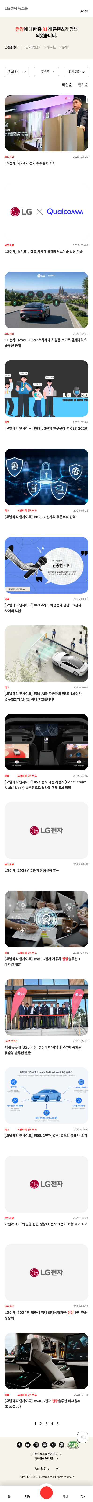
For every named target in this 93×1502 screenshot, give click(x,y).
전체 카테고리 (17, 71)
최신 (65, 1496)
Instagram (36, 1445)
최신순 (67, 84)
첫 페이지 (21, 1423)
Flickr (53, 1445)
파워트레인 (50, 47)
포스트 (45, 71)
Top (82, 1437)
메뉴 (27, 1496)
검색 (46, 1492)
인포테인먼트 (33, 47)
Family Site (45, 1468)
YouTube (28, 1445)
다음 (65, 1423)
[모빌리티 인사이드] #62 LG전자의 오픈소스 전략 (40, 517)
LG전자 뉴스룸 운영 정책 (44, 1454)
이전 (27, 1423)
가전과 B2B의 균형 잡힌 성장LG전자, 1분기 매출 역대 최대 (46, 1224)
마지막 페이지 (71, 1423)
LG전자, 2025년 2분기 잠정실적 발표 (32, 870)
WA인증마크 (73, 1444)
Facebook (19, 1445)
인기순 (83, 84)
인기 (83, 1496)
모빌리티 (64, 47)
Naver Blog (44, 1445)
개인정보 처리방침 (44, 1458)
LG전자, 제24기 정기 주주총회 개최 (30, 163)
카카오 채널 (61, 1445)
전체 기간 (75, 71)
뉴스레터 (84, 11)
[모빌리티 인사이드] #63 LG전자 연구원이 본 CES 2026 (46, 428)
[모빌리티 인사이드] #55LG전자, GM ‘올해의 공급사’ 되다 (46, 1135)
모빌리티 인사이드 (27, 510)
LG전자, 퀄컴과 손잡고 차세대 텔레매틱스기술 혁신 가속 (44, 251)
